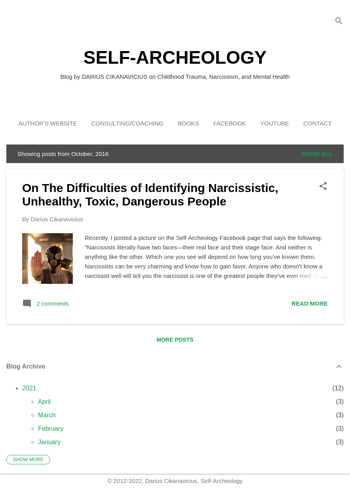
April (44, 401)
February (50, 428)
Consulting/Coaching (127, 123)
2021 (29, 388)
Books (188, 123)
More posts (174, 340)
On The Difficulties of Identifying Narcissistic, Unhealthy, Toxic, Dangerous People (150, 194)
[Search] (339, 22)
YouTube (274, 123)
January (49, 442)
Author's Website (48, 123)
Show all (317, 153)
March (46, 415)
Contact (317, 123)
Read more (309, 303)
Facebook (229, 123)
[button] (323, 186)
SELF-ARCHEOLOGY (175, 57)
